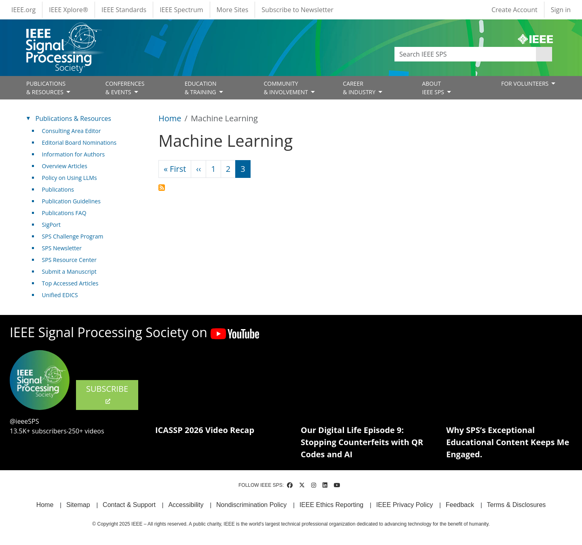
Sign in (561, 9)
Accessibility (185, 504)
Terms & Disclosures (516, 504)
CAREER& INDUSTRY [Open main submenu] (360, 88)
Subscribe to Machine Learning (161, 187)
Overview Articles (64, 166)
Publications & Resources (73, 118)
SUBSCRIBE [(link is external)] (107, 394)
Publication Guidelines (71, 201)
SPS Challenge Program (72, 236)
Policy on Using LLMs (69, 178)
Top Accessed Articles (70, 283)
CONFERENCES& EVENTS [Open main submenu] (125, 88)
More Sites (233, 9)
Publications (58, 189)
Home (169, 118)
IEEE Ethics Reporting (331, 504)
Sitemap (78, 504)
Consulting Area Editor (71, 131)
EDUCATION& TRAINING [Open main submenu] (201, 88)
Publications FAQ (64, 213)
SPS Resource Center (69, 260)
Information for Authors (73, 154)
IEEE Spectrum (181, 9)
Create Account (514, 9)
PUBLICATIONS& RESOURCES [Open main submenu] (45, 88)
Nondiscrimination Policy (251, 504)
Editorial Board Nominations (79, 142)
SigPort (51, 224)
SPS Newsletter (62, 248)
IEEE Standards (123, 9)
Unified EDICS (60, 295)
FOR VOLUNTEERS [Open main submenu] (525, 83)
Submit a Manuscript (69, 271)
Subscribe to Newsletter (297, 9)
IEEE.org (23, 9)
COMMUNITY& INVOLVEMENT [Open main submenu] (286, 88)
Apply (544, 54)
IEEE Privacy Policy (404, 504)
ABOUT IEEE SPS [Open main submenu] (433, 88)
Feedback (460, 504)
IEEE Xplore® (68, 9)
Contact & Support (129, 504)
